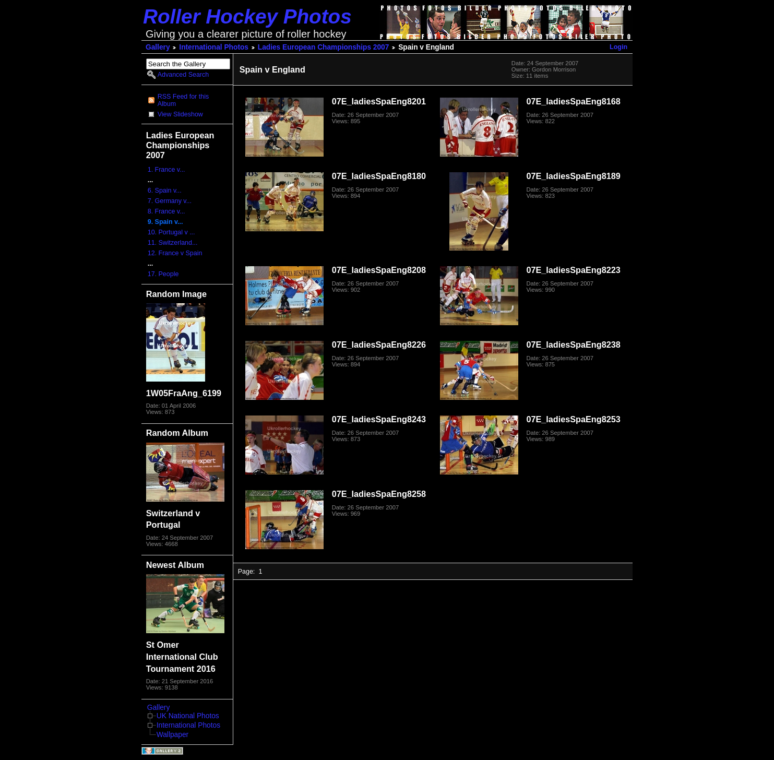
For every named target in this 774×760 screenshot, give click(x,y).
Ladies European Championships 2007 (323, 47)
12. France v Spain (175, 253)
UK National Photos (188, 716)
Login (618, 47)
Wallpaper (172, 735)
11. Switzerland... (173, 242)
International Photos (213, 47)
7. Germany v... (170, 201)
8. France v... (166, 211)
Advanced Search (183, 74)
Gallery (158, 47)
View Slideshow (180, 114)
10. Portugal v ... (171, 232)
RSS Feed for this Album (183, 100)
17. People (163, 274)
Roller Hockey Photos (247, 16)
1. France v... (166, 169)
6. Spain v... (165, 190)
